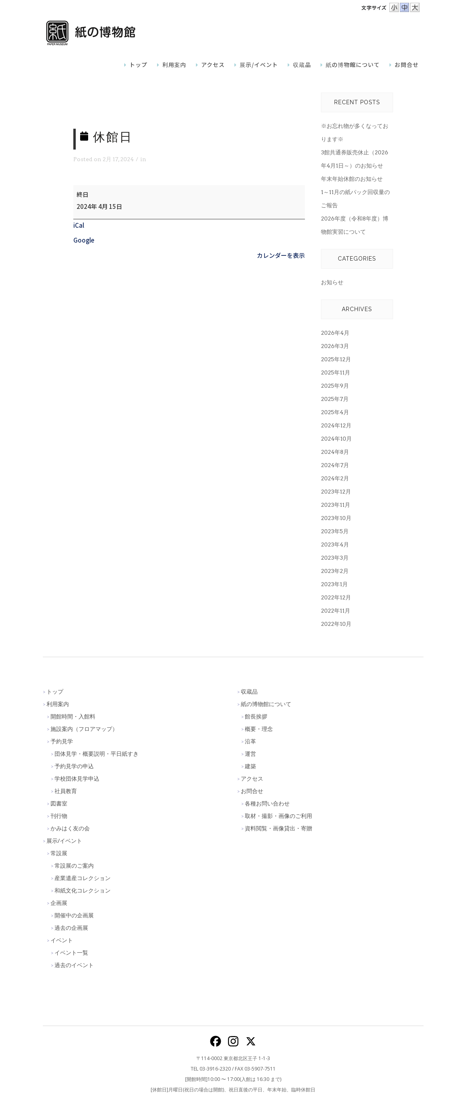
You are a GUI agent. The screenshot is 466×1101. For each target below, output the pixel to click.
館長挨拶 (256, 716)
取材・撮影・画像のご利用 (278, 816)
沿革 (250, 741)
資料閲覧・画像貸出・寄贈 (278, 828)
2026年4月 (335, 333)
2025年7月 (335, 399)
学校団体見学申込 (76, 778)
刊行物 (58, 816)
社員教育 (65, 791)
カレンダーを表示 (281, 255)
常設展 (58, 853)
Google (83, 240)
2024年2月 (335, 478)
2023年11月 (335, 505)
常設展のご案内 (74, 865)
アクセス (252, 778)
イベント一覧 (71, 952)
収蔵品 (249, 691)
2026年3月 (335, 346)
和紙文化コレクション (82, 890)
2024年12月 (336, 425)
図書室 (58, 803)
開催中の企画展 (74, 915)
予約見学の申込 (74, 766)
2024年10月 (336, 438)
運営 (250, 753)
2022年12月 (336, 597)
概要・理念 (259, 729)
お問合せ (252, 791)
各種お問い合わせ (267, 803)
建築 (250, 766)
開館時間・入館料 (72, 716)
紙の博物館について (266, 704)
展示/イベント (64, 840)
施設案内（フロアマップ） (84, 729)
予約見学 (61, 741)
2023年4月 (335, 544)
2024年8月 (335, 452)
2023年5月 (335, 531)
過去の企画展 (71, 927)
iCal (78, 225)
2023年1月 (334, 584)
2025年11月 (335, 372)
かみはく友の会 (70, 828)
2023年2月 (335, 571)
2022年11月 (335, 610)
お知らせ (332, 282)
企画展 (58, 903)
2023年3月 (335, 558)
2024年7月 (335, 465)
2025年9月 (335, 386)
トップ (54, 691)
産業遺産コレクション (82, 878)
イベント (61, 940)
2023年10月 (336, 518)
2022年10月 (336, 624)
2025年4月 (335, 412)
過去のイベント (74, 965)
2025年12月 (336, 359)
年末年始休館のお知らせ (352, 179)
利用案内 (57, 704)
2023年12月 (336, 491)
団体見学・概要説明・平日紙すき (96, 753)
